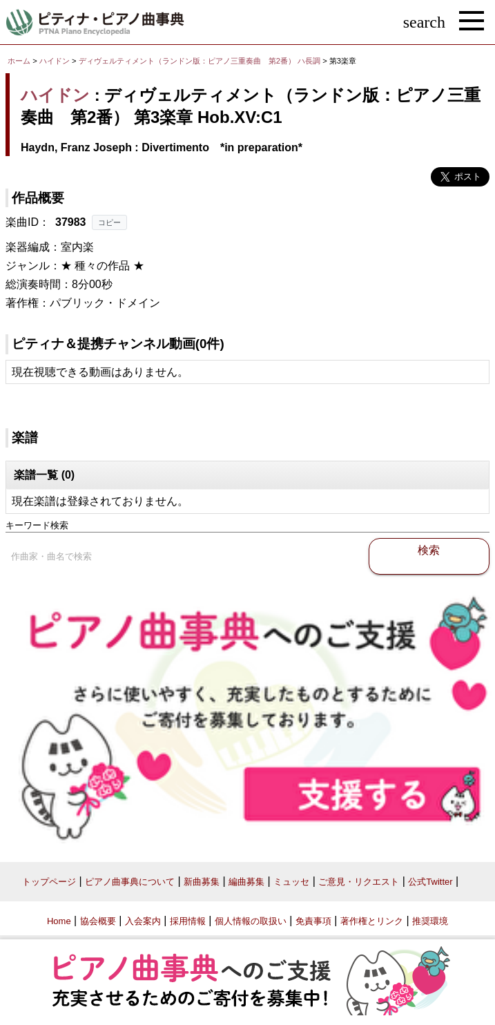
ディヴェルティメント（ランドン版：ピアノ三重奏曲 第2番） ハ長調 (199, 61)
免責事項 (313, 921)
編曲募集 (246, 881)
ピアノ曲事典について (130, 881)
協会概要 (98, 921)
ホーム (19, 61)
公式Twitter (430, 881)
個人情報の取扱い (251, 921)
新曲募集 (202, 881)
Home (59, 921)
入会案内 (143, 921)
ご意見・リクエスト (358, 881)
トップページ (49, 881)
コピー (109, 222)
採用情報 (188, 921)
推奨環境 (430, 921)
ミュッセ (291, 881)
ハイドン (54, 61)
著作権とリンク (371, 921)
